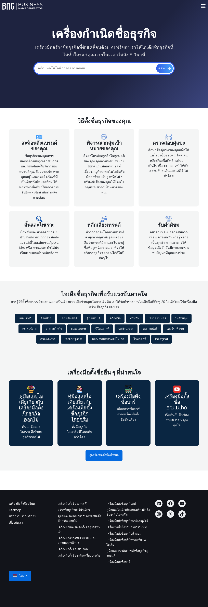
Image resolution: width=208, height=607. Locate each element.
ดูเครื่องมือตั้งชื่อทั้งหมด (104, 455)
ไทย (19, 576)
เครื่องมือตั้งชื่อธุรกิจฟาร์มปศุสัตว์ (127, 521)
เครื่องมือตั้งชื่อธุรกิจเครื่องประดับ (79, 556)
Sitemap (15, 510)
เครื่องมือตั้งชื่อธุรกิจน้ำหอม (123, 534)
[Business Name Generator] (22, 6)
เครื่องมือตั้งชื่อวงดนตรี (72, 504)
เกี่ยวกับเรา (16, 523)
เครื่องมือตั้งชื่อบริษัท (22, 504)
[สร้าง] (164, 68)
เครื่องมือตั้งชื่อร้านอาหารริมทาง (126, 527)
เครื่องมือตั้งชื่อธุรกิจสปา (121, 504)
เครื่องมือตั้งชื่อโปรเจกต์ (73, 549)
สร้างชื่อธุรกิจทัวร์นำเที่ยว (74, 510)
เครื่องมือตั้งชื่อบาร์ (128, 399)
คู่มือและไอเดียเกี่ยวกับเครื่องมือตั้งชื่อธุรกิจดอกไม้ (31, 408)
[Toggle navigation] (203, 6)
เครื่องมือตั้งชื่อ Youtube (177, 402)
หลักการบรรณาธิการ (22, 516)
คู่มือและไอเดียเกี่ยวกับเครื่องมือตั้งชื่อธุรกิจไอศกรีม (79, 408)
